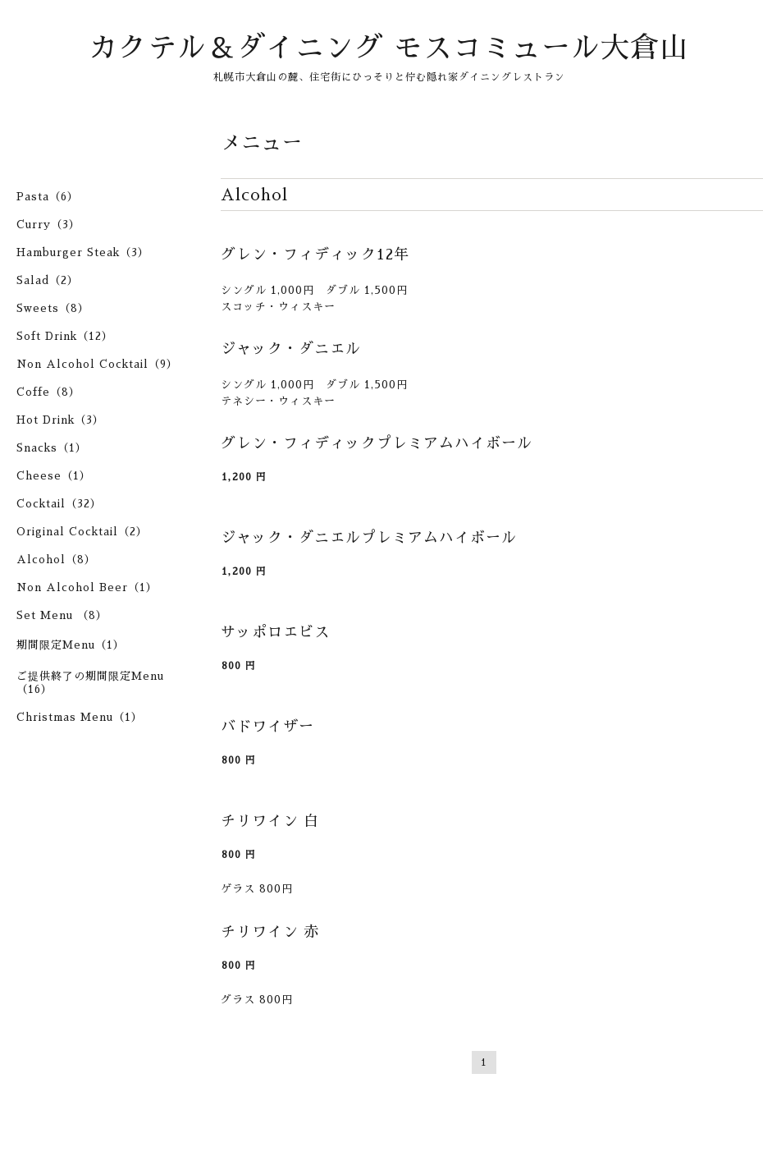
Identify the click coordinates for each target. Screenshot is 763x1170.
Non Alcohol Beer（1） (87, 587)
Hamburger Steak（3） (82, 252)
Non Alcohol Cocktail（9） (97, 364)
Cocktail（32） (59, 503)
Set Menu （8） (61, 615)
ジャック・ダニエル (291, 349)
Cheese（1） (53, 475)
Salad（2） (47, 280)
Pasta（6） (47, 196)
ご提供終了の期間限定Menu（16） (90, 683)
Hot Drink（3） (60, 420)
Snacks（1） (51, 448)
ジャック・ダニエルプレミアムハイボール (369, 537)
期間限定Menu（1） (70, 645)
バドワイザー (267, 726)
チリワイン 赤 (270, 932)
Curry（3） (48, 224)
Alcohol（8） (56, 559)
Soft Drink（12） (64, 336)
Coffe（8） (48, 392)
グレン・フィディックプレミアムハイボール (376, 443)
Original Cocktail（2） (82, 531)
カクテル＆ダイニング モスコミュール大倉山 (389, 48)
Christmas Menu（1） (79, 717)
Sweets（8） (52, 308)
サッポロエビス (275, 632)
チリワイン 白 (270, 821)
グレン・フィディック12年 (315, 254)
